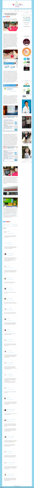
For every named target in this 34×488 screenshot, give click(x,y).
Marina (7, 329)
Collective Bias (11, 18)
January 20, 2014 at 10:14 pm (10, 389)
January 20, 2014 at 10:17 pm (10, 399)
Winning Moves (26, 24)
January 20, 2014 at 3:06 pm (10, 233)
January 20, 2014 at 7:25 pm (10, 320)
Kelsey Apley (8, 242)
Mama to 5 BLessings (9, 362)
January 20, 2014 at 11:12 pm (10, 411)
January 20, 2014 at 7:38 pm (10, 331)
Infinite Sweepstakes (30, 93)
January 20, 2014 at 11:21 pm (10, 421)
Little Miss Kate (9, 374)
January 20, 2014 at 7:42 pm (10, 341)
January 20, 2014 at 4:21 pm (10, 289)
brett (7, 387)
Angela (7, 231)
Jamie (7, 318)
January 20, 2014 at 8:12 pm (10, 352)
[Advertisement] (26, 75)
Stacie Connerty (9, 298)
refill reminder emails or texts (8, 214)
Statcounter (1, 487)
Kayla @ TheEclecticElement (10, 419)
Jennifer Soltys (8, 350)
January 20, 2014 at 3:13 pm (10, 244)
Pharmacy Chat (13, 46)
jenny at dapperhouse (9, 253)
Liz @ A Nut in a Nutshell (10, 436)
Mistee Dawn (8, 451)
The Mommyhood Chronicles (17, 4)
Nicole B (8, 397)
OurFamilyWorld (9, 308)
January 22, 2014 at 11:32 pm (10, 475)
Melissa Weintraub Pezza (18, 485)
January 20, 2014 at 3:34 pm (10, 255)
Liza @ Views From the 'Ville (10, 462)
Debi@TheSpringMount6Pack (10, 409)
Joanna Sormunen (9, 339)
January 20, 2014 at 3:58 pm (10, 279)
